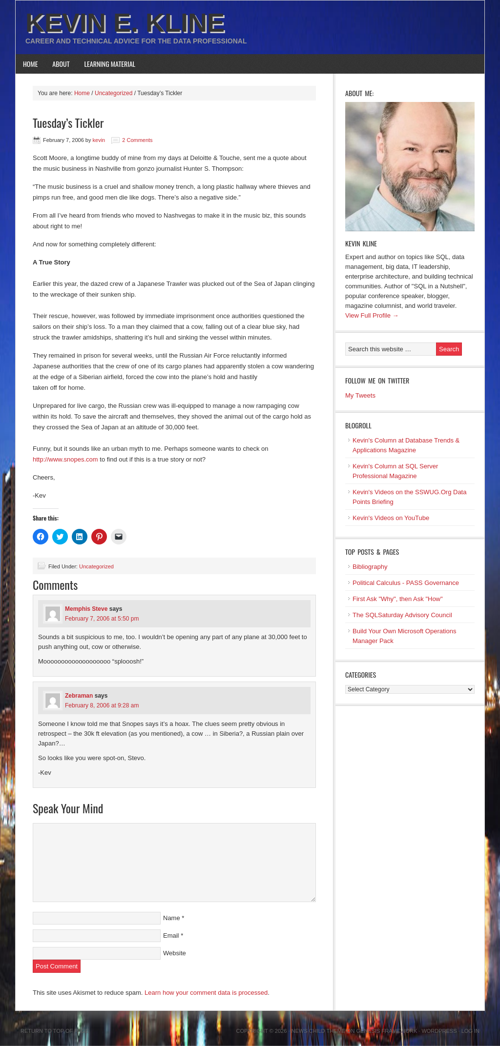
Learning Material (110, 64)
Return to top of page (55, 1031)
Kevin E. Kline (125, 22)
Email (171, 935)
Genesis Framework (386, 1031)
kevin (99, 140)
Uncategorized (96, 566)
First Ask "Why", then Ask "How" (398, 599)
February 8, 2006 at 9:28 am (102, 705)
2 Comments (137, 140)
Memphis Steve (86, 608)
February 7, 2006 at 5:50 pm (102, 618)
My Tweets (360, 395)
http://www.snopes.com (65, 459)
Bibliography (370, 566)
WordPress (439, 1031)
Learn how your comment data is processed (206, 992)
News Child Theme (318, 1031)
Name (171, 918)
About (60, 64)
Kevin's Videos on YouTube (391, 518)
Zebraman (79, 695)
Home (30, 64)
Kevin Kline (361, 243)
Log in (470, 1031)
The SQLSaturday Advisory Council (402, 615)
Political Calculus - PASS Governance (406, 582)
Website (174, 953)
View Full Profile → (372, 315)
